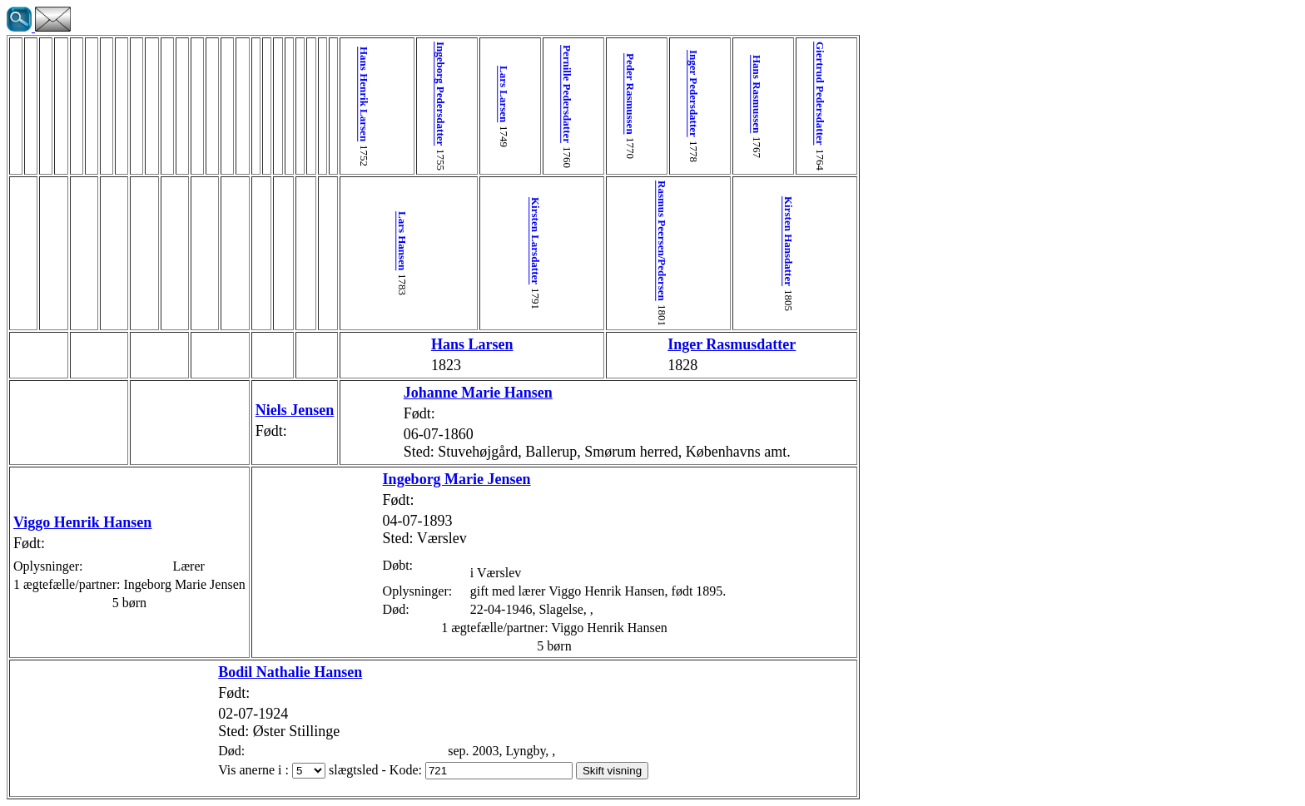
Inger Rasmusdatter (639, 344)
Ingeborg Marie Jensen (397, 479)
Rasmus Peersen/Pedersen (589, 240)
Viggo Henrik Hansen (82, 522)
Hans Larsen (439, 344)
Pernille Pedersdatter (515, 94)
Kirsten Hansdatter (689, 241)
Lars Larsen (465, 94)
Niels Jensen (295, 410)
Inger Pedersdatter (614, 93)
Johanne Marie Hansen (418, 392)
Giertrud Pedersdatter (714, 94)
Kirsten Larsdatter (490, 240)
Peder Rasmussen (564, 94)
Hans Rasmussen (664, 94)
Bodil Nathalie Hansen (231, 672)
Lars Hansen (389, 240)
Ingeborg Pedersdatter (414, 94)
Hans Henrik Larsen (364, 94)
